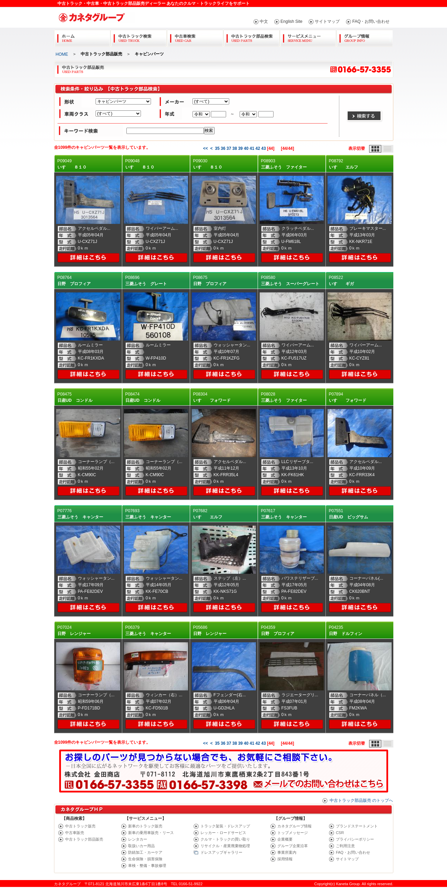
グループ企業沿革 (292, 846)
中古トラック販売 (80, 826)
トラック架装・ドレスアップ (225, 826)
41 (252, 148)
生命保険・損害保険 (145, 859)
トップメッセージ (292, 833)
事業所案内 (286, 852)
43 (263, 148)
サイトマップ (327, 21)
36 (223, 148)
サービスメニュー (308, 37)
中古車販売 (74, 833)
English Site (291, 21)
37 (228, 148)
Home (82, 37)
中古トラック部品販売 (84, 839)
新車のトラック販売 (145, 826)
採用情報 (285, 859)
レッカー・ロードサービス (223, 833)
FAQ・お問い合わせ (371, 21)
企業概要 (285, 839)
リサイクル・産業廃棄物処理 (225, 846)
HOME (62, 54)
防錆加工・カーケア (145, 852)
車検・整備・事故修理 (147, 865)
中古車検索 (195, 37)
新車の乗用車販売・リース (151, 833)
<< (205, 148)
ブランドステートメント (357, 826)
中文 (264, 21)
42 (258, 148)
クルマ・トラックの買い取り (225, 839)
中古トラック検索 (138, 37)
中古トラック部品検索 (251, 37)
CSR (340, 833)
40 (246, 148)
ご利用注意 (345, 846)
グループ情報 (364, 37)
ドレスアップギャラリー (221, 852)
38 (234, 148)
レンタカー (137, 839)
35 (217, 148)
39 (240, 148)
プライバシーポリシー (355, 839)
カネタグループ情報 (294, 826)
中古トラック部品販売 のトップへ (361, 800)
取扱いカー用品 (141, 846)
